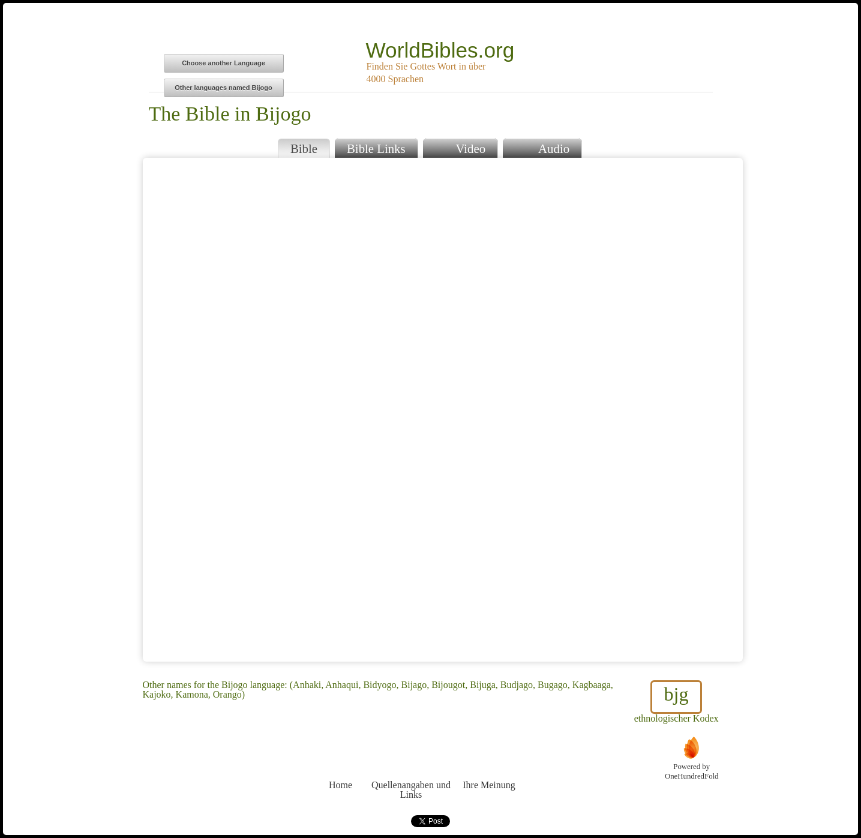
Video (460, 147)
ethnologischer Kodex (676, 701)
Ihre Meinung (489, 762)
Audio (542, 147)
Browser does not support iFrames (443, 410)
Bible (303, 148)
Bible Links (376, 148)
